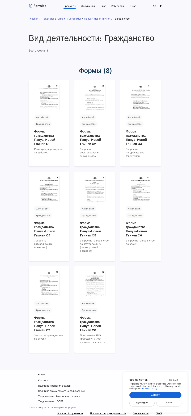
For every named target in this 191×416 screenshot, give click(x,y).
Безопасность (139, 413)
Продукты (69, 5)
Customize (142, 403)
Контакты (43, 380)
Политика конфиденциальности (105, 413)
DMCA (158, 413)
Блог (103, 5)
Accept (155, 395)
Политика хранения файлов (54, 385)
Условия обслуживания (65, 413)
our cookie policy (149, 388)
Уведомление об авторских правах (59, 396)
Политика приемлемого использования (61, 390)
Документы (88, 5)
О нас (41, 374)
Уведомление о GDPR (51, 401)
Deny (169, 403)
